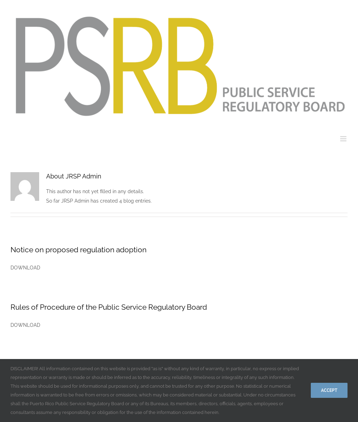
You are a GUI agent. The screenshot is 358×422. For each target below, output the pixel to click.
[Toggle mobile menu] (344, 138)
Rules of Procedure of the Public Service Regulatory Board (108, 307)
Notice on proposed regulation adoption (78, 249)
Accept (329, 390)
